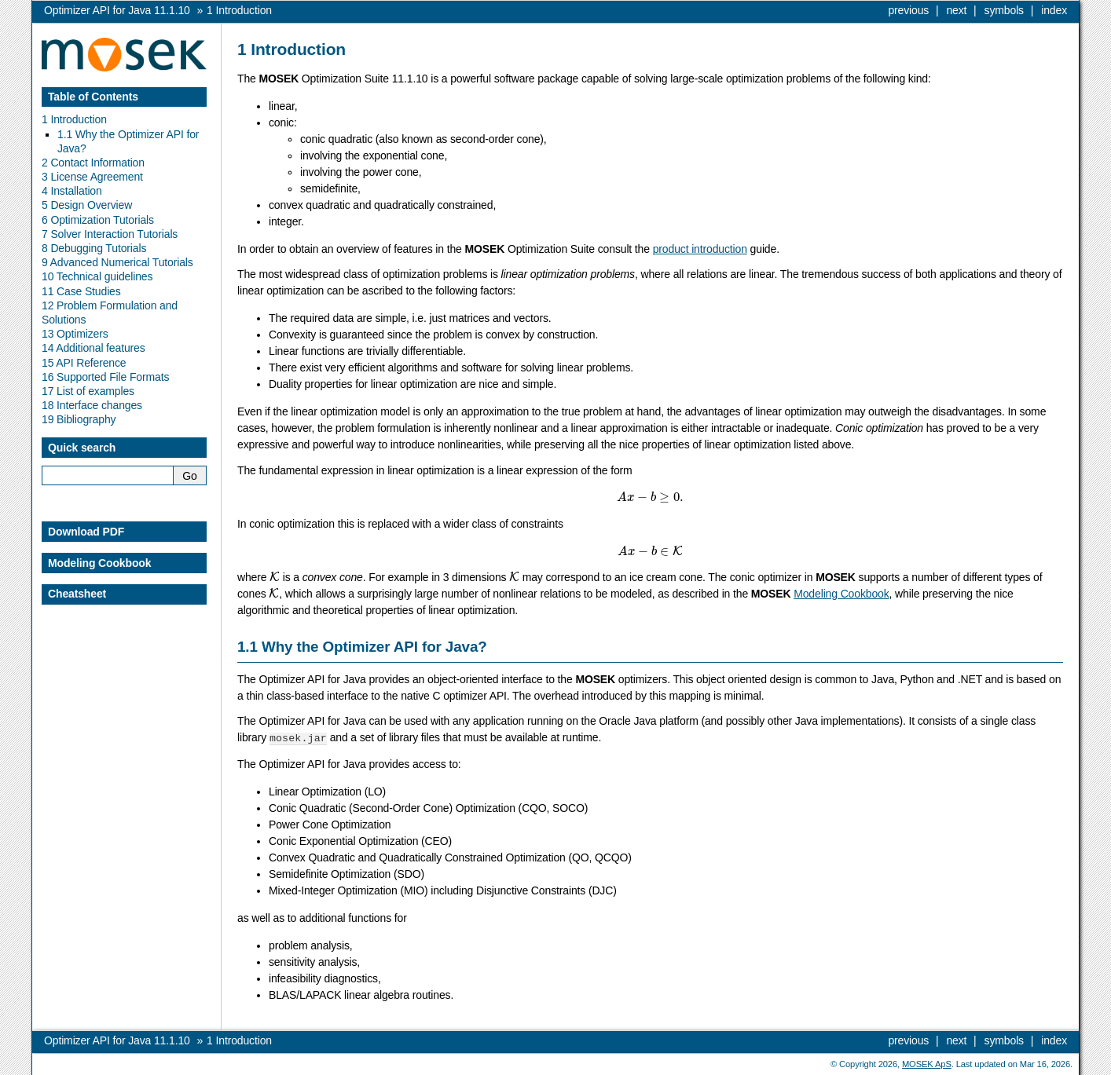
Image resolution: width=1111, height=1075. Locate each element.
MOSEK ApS (927, 1063)
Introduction (239, 10)
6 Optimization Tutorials (98, 220)
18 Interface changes (92, 405)
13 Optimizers (75, 333)
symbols (1004, 10)
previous (908, 10)
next (956, 10)
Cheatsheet (77, 593)
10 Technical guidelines (97, 276)
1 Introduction (74, 119)
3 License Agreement (92, 176)
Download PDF (86, 531)
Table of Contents (93, 96)
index (1054, 10)
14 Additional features (93, 348)
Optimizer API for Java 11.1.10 (117, 10)
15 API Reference (84, 363)
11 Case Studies (81, 291)
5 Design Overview (87, 205)
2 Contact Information (93, 162)
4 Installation (72, 191)
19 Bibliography (79, 419)
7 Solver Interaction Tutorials (110, 234)
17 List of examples (88, 391)
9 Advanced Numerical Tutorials (117, 262)
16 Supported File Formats (105, 377)
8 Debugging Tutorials (94, 248)
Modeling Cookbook (841, 593)
